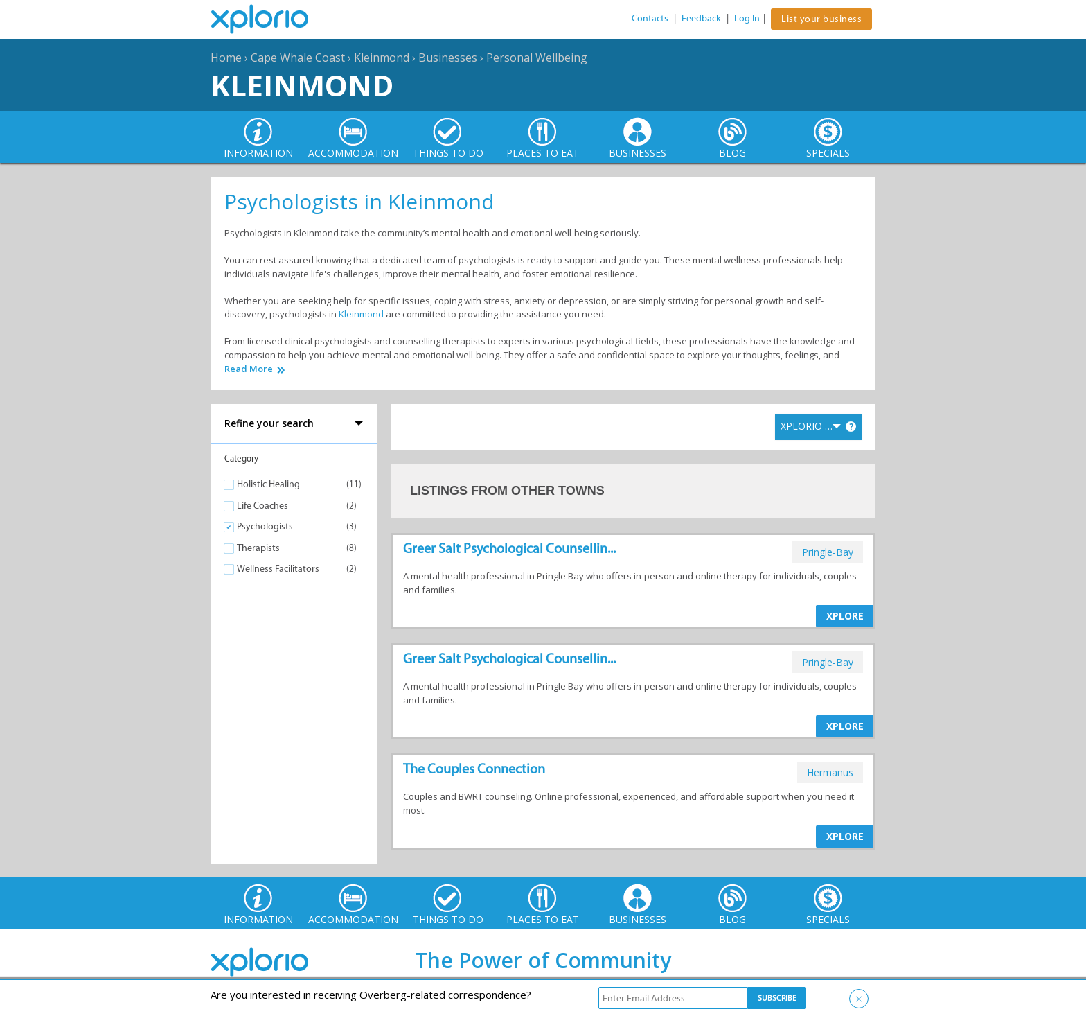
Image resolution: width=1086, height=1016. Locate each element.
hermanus (830, 772)
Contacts (650, 18)
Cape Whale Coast (298, 57)
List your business (821, 19)
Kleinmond (381, 57)
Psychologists (265, 526)
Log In (747, 18)
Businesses (447, 57)
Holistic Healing (268, 484)
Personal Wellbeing (536, 57)
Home (226, 57)
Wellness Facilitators (278, 569)
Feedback (701, 18)
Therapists (258, 548)
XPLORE (845, 615)
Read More (248, 369)
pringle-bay (827, 552)
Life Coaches (262, 505)
